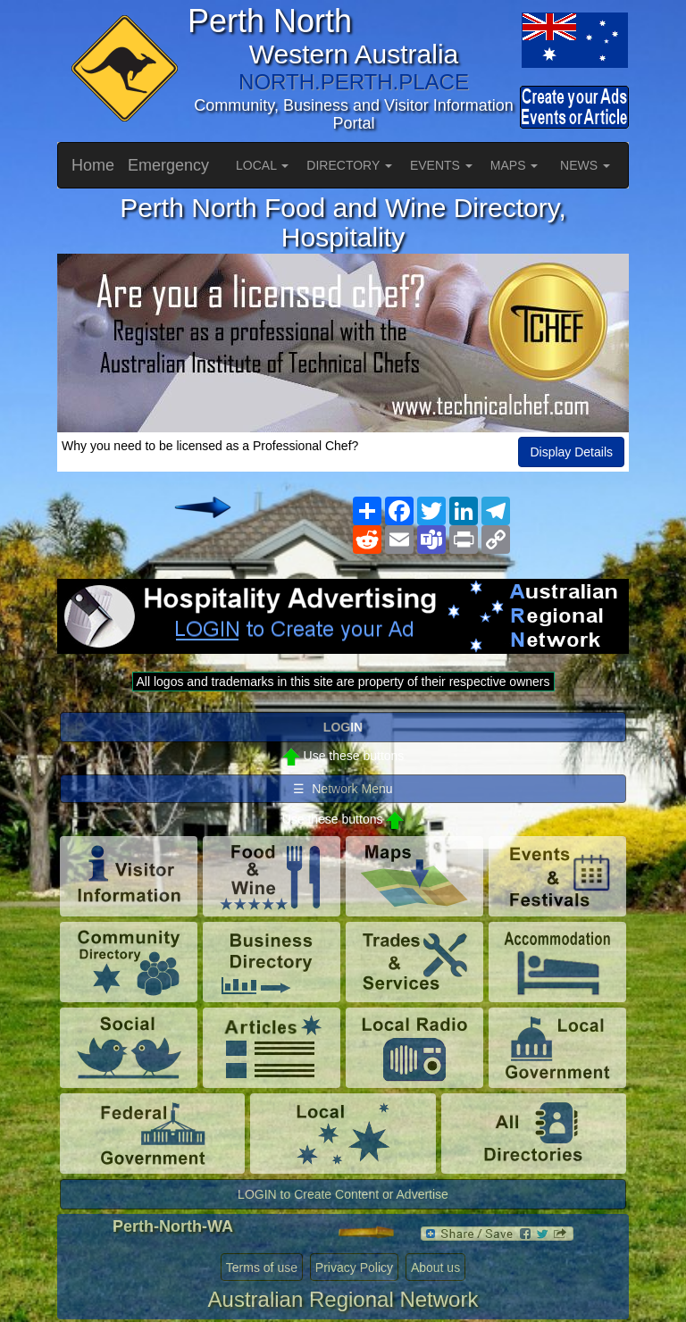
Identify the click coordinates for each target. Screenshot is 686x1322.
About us (435, 1267)
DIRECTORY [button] (349, 165)
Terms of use (261, 1267)
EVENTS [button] (441, 165)
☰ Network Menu (342, 789)
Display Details (571, 452)
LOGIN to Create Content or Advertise (343, 1194)
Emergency (168, 165)
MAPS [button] (514, 165)
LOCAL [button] (262, 165)
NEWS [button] (585, 165)
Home (92, 165)
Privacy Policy (354, 1267)
